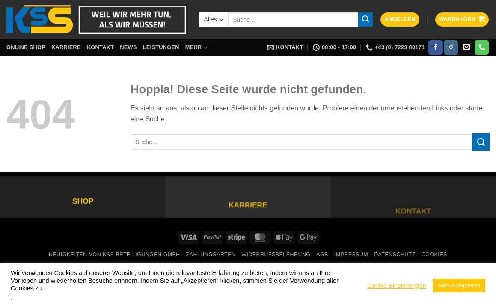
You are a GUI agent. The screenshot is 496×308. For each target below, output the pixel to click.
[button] (399, 19)
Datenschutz (395, 255)
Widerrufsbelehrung (275, 255)
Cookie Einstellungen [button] (396, 285)
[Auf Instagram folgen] (451, 47)
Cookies (434, 255)
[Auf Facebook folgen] (435, 47)
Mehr (196, 48)
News (128, 47)
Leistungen (161, 47)
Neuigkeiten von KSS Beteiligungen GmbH (114, 255)
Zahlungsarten (211, 255)
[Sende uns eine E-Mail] (466, 47)
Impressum (351, 255)
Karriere (66, 47)
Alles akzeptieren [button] (459, 285)
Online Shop (25, 47)
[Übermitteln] (365, 19)
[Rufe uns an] (482, 47)
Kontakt (100, 47)
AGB (322, 255)
